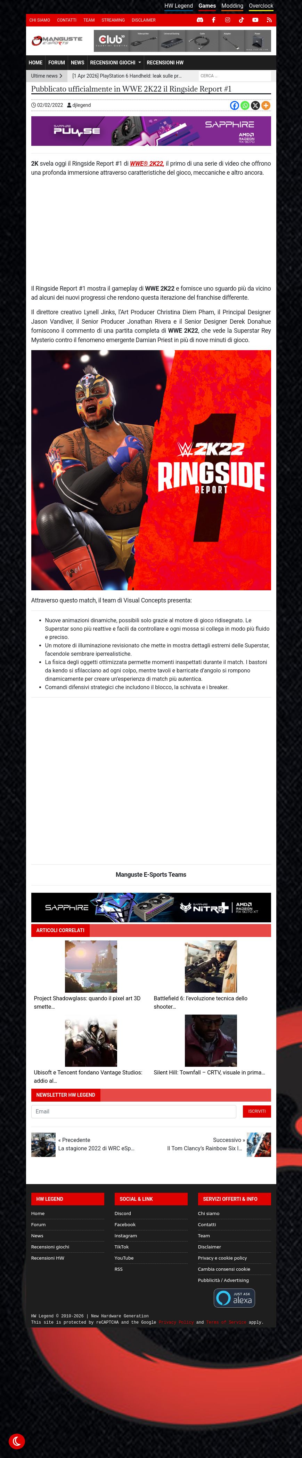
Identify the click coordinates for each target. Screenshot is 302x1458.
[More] (265, 105)
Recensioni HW (165, 62)
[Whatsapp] (245, 105)
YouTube (124, 1258)
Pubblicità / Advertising (223, 1280)
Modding (232, 5)
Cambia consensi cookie (224, 1269)
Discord (123, 1213)
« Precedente (97, 1145)
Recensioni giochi (113, 62)
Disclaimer (143, 20)
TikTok (122, 1247)
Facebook (125, 1224)
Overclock (261, 5)
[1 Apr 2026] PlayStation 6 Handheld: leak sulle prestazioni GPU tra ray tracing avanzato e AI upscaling (127, 76)
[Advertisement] (151, 233)
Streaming (113, 20)
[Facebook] (234, 105)
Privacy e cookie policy (222, 1258)
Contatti (66, 20)
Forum (56, 62)
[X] (255, 105)
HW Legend (178, 5)
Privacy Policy (176, 1322)
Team (89, 20)
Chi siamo (40, 20)
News (77, 62)
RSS (119, 1269)
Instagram (126, 1235)
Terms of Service (226, 1322)
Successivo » (206, 1145)
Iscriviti (257, 1111)
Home (36, 62)
